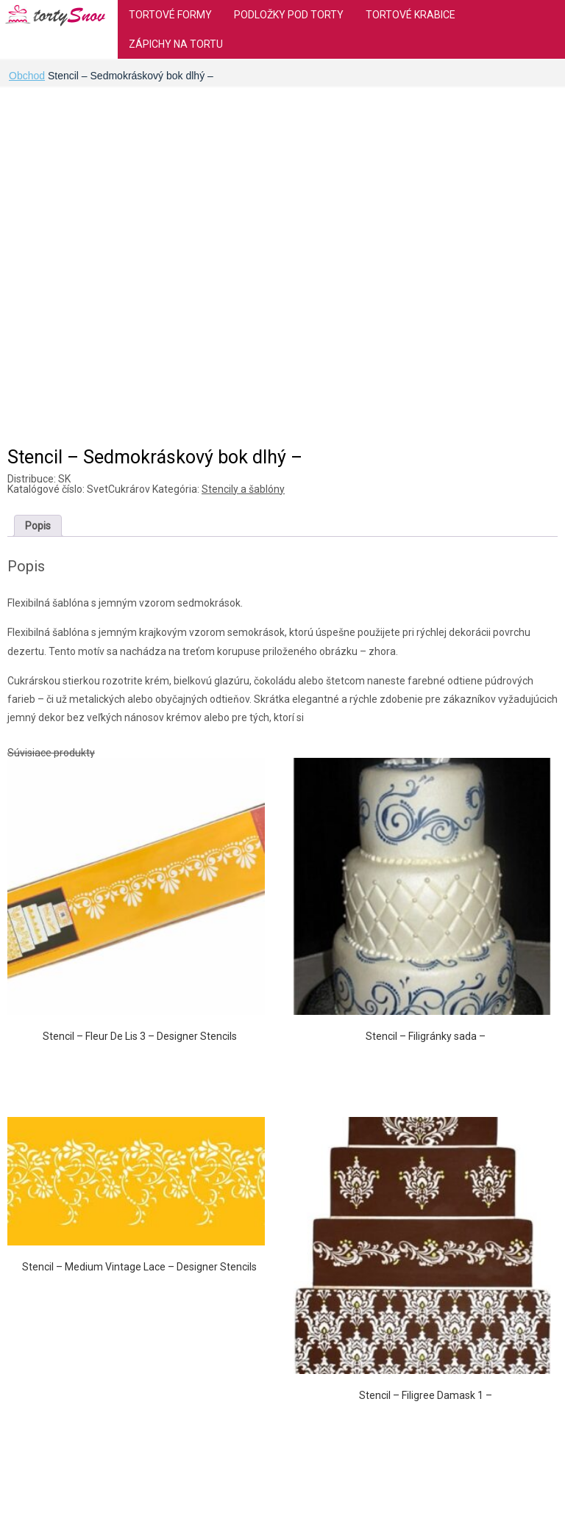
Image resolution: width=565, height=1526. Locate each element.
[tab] (38, 526)
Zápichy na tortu (176, 44)
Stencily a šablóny (243, 489)
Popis (38, 526)
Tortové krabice (410, 15)
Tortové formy (170, 15)
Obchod (27, 76)
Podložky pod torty (289, 15)
